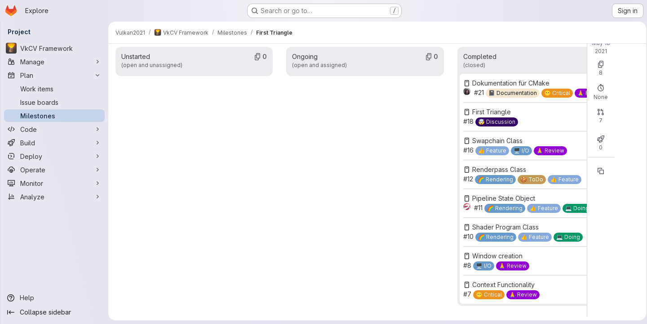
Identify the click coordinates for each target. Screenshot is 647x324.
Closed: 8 (435, 86)
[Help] (54, 298)
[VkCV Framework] (54, 48)
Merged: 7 (472, 147)
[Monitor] (54, 183)
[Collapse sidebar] (54, 312)
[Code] (54, 129)
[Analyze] (54, 196)
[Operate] (54, 169)
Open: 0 (401, 86)
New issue (485, 78)
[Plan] (54, 75)
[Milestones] (54, 115)
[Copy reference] (495, 200)
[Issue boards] (54, 102)
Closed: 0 (435, 147)
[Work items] (54, 88)
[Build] (54, 142)
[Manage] (54, 61)
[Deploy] (54, 156)
